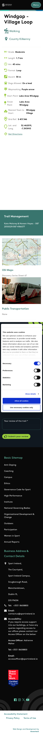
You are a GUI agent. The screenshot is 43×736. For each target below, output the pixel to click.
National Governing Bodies (17, 508)
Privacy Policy (12, 718)
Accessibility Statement (16, 714)
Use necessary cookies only (21, 407)
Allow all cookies (21, 401)
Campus (8, 477)
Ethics (7, 483)
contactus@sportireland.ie (21, 614)
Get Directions (15, 134)
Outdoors (8, 523)
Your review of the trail (15, 421)
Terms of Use (30, 718)
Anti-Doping (10, 465)
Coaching (8, 471)
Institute (8, 502)
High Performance (13, 496)
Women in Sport (12, 536)
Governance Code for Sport (17, 490)
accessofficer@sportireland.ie (23, 659)
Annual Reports (11, 542)
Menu (36, 5)
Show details (30, 394)
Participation (10, 530)
